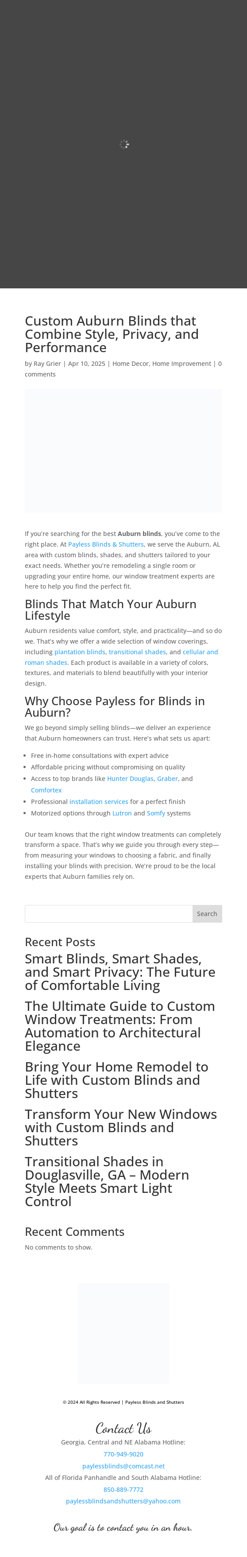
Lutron (122, 813)
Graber (167, 778)
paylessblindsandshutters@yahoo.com (123, 1501)
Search (207, 913)
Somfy (156, 813)
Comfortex (46, 790)
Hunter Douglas (130, 778)
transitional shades (137, 652)
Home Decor (130, 363)
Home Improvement (181, 363)
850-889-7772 (123, 1489)
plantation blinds (79, 652)
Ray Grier (47, 363)
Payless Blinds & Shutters (106, 544)
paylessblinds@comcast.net (123, 1466)
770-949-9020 (123, 1454)
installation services (98, 801)
